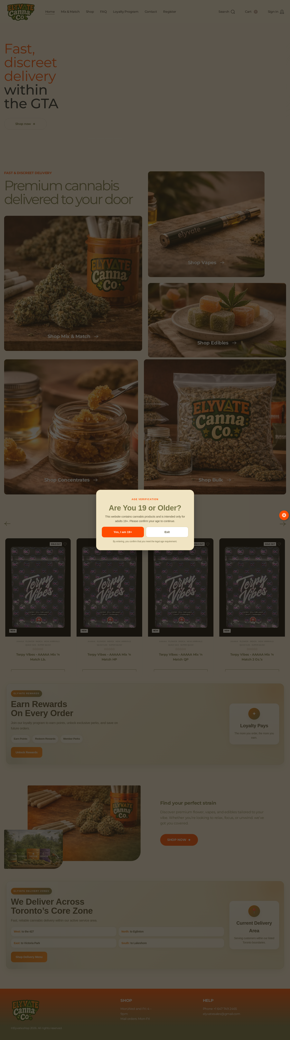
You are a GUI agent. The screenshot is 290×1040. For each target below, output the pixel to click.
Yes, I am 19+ (123, 532)
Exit (167, 532)
